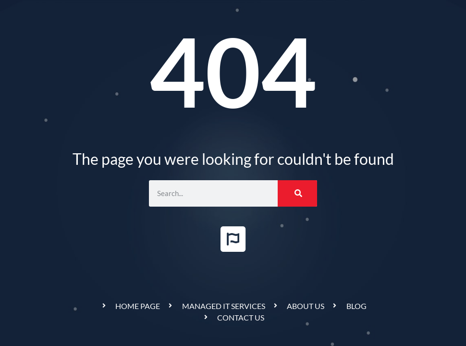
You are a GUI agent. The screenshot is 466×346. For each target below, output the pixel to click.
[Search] (297, 193)
